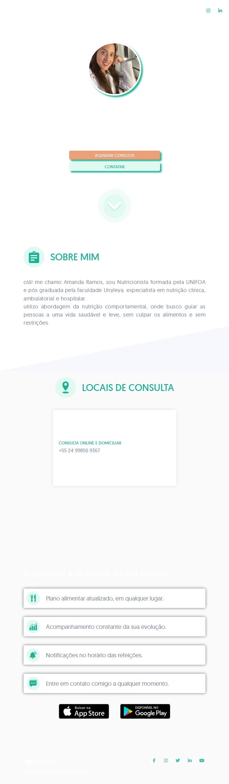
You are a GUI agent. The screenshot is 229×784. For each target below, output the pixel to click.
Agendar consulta (114, 155)
